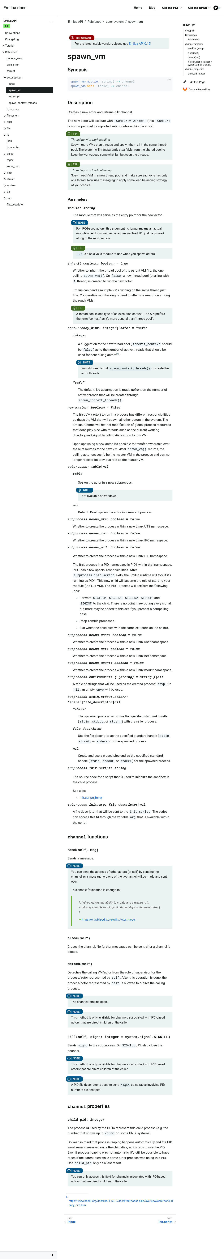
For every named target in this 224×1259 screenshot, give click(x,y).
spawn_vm (15, 90)
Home (138, 8)
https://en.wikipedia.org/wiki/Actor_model (109, 919)
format (11, 71)
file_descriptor (15, 204)
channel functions (194, 44)
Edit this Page (194, 82)
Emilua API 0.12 (139, 43)
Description (191, 35)
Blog (152, 8)
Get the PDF (170, 8)
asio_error (13, 64)
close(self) (193, 53)
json (9, 140)
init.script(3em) (91, 797)
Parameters (194, 39)
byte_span (13, 109)
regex (10, 160)
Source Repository (196, 89)
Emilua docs (14, 7)
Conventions (12, 33)
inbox (12, 83)
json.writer (13, 147)
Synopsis (189, 30)
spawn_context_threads (23, 102)
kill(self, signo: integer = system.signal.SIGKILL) (200, 63)
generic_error (15, 58)
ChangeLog (12, 39)
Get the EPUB (197, 8)
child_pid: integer (196, 73)
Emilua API (75, 21)
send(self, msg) (196, 48)
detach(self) (194, 57)
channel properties (194, 69)
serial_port (13, 166)
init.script (14, 96)
